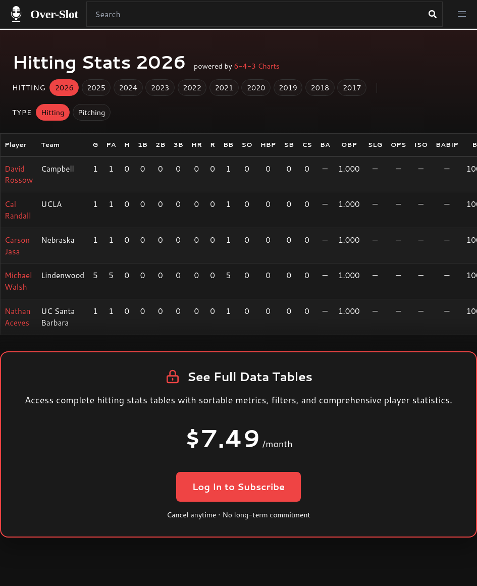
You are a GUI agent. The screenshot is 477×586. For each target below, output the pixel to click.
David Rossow (19, 174)
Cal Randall (18, 209)
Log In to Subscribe (238, 486)
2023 (160, 87)
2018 (320, 87)
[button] (462, 14)
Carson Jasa (17, 245)
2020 (256, 87)
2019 (288, 87)
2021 (224, 87)
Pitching (91, 112)
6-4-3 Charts (257, 66)
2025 (96, 87)
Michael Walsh (18, 281)
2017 (352, 87)
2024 (128, 87)
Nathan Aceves (17, 316)
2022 (192, 87)
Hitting (52, 112)
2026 (64, 87)
